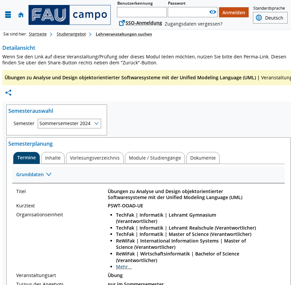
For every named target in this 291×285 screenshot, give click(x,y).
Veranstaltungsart (36, 275)
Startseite (38, 34)
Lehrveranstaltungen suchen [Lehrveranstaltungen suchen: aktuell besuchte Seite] (124, 34)
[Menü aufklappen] (8, 15)
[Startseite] (21, 15)
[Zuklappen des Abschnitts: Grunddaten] (148, 175)
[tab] (26, 158)
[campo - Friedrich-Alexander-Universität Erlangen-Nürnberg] (69, 15)
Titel (21, 191)
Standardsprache (269, 8)
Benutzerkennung (135, 3)
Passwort (177, 3)
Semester (24, 123)
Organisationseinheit (39, 215)
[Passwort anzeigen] (212, 12)
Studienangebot (71, 34)
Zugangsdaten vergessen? (193, 24)
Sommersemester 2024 (64, 123)
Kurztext (25, 206)
